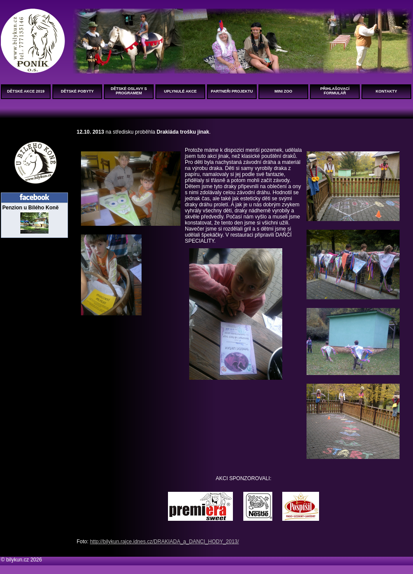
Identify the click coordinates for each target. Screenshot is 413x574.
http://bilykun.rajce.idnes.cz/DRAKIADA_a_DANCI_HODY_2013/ (164, 542)
